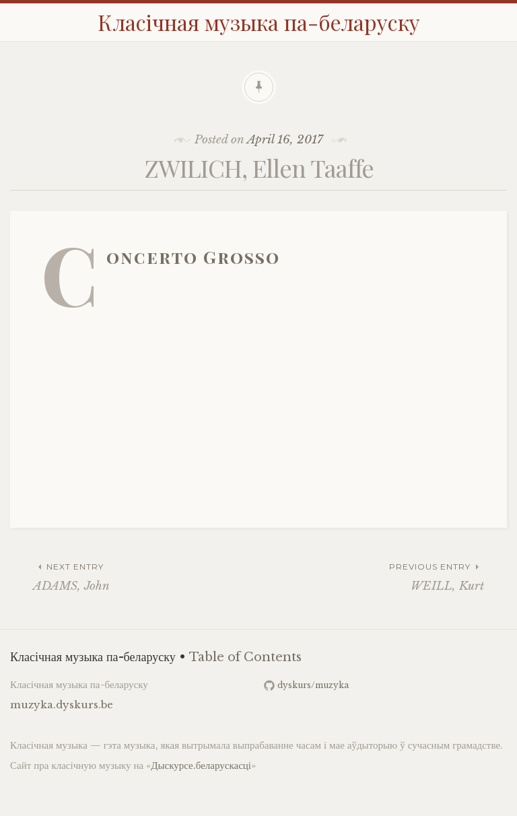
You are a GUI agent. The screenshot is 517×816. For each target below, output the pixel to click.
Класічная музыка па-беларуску (259, 21)
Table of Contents (245, 657)
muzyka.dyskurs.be (61, 704)
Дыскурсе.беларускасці (201, 765)
